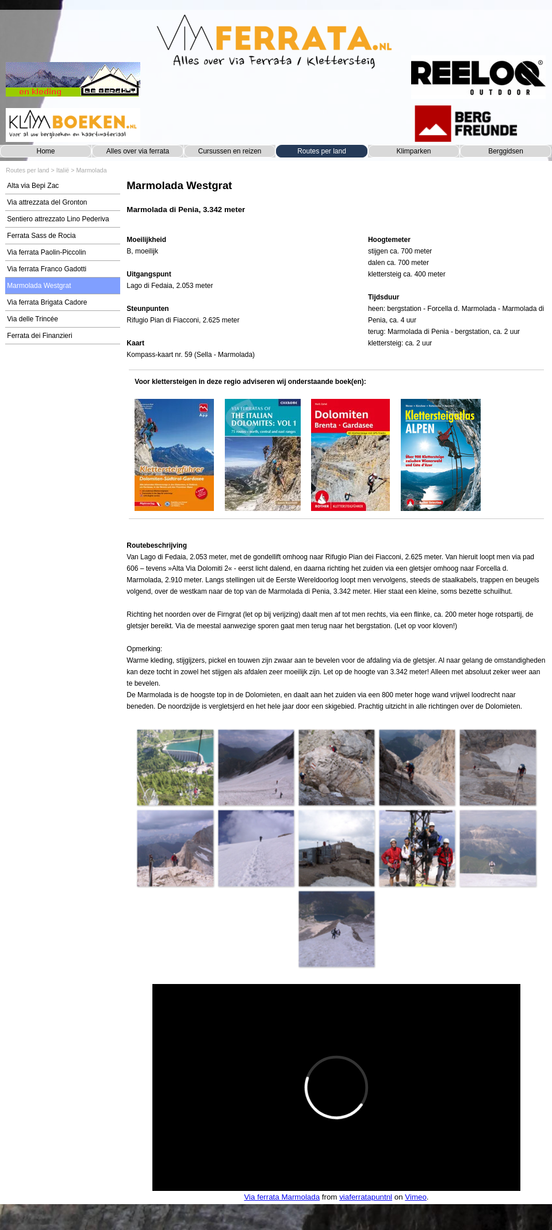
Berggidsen (505, 151)
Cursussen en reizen (229, 151)
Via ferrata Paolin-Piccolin (46, 252)
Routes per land (321, 151)
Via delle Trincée (32, 319)
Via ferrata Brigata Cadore (47, 302)
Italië (63, 170)
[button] (175, 767)
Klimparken (413, 151)
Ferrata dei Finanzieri (39, 336)
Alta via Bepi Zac (33, 186)
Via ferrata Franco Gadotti (46, 269)
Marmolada (91, 170)
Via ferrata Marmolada (282, 1197)
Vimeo (416, 1197)
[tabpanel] (336, 202)
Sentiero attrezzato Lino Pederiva (58, 219)
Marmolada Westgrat (39, 286)
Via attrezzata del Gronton (47, 202)
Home (45, 151)
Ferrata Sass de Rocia (41, 236)
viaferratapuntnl (365, 1197)
